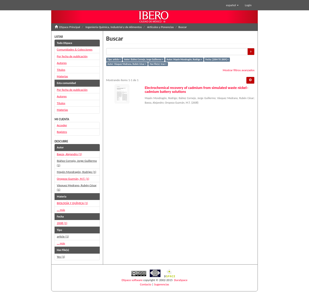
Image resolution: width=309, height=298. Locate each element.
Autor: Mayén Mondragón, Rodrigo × (184, 59)
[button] (232, 5)
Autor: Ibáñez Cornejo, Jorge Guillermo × (143, 59)
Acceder (62, 125)
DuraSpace (180, 280)
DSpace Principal (69, 27)
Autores (62, 63)
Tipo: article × (114, 59)
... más (61, 210)
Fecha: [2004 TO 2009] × (217, 59)
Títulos (61, 70)
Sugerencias (161, 284)
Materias (62, 76)
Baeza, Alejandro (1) (69, 154)
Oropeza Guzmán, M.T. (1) (73, 179)
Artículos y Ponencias (160, 27)
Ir (251, 51)
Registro (62, 132)
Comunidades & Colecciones (74, 49)
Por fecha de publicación (72, 56)
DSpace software (132, 280)
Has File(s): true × (158, 64)
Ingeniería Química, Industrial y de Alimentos (114, 27)
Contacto (145, 284)
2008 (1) (62, 223)
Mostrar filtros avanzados (238, 70)
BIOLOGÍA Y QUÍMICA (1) (72, 203)
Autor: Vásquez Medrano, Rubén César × (126, 64)
